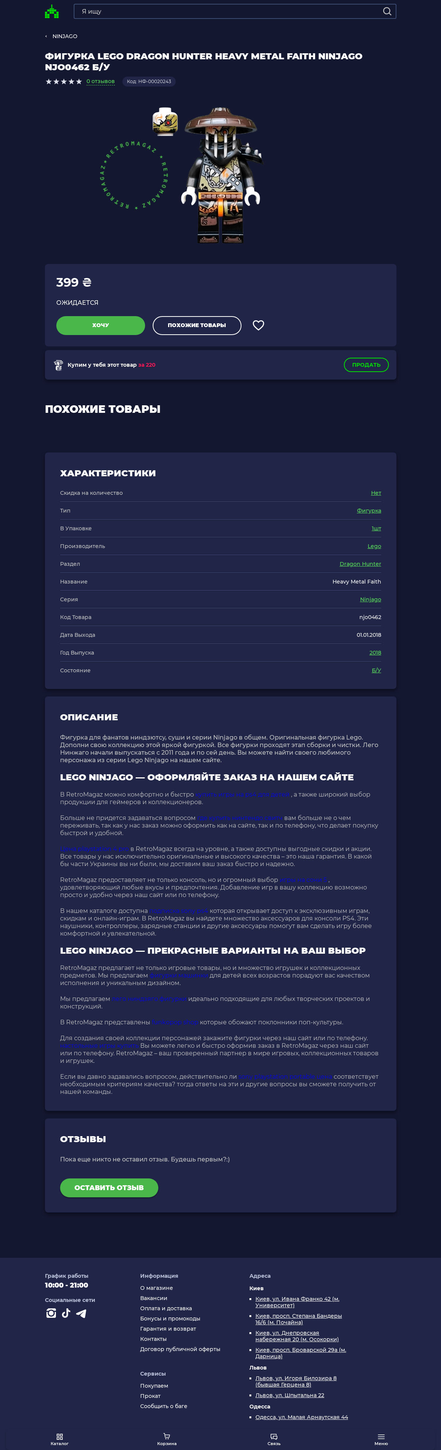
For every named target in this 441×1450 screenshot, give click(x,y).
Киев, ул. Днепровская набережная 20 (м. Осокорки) (297, 1336)
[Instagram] (52, 1314)
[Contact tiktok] (67, 1314)
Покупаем (154, 1386)
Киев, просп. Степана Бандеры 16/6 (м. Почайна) (298, 1319)
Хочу (100, 325)
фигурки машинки (179, 975)
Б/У (376, 670)
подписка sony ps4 (178, 910)
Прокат (150, 1396)
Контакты (153, 1339)
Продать (366, 364)
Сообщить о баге (163, 1406)
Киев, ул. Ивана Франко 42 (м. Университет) (297, 1302)
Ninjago (370, 599)
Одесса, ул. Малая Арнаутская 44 (301, 1417)
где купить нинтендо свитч (240, 818)
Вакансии (153, 1298)
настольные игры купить (99, 1045)
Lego (374, 546)
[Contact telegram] (82, 1314)
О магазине (156, 1288)
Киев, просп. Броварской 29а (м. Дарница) (300, 1353)
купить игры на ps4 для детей (242, 794)
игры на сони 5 (303, 879)
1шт (376, 528)
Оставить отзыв (109, 1188)
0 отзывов (101, 81)
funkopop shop (175, 1022)
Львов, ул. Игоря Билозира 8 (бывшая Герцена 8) (296, 1381)
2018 (375, 652)
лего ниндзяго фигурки (149, 998)
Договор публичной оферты (180, 1349)
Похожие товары (197, 325)
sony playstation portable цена (285, 1076)
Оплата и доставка (166, 1308)
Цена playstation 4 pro (94, 848)
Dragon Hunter (360, 564)
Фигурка (369, 510)
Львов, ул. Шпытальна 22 (289, 1395)
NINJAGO (65, 36)
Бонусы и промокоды (170, 1319)
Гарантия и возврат (168, 1329)
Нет (376, 493)
